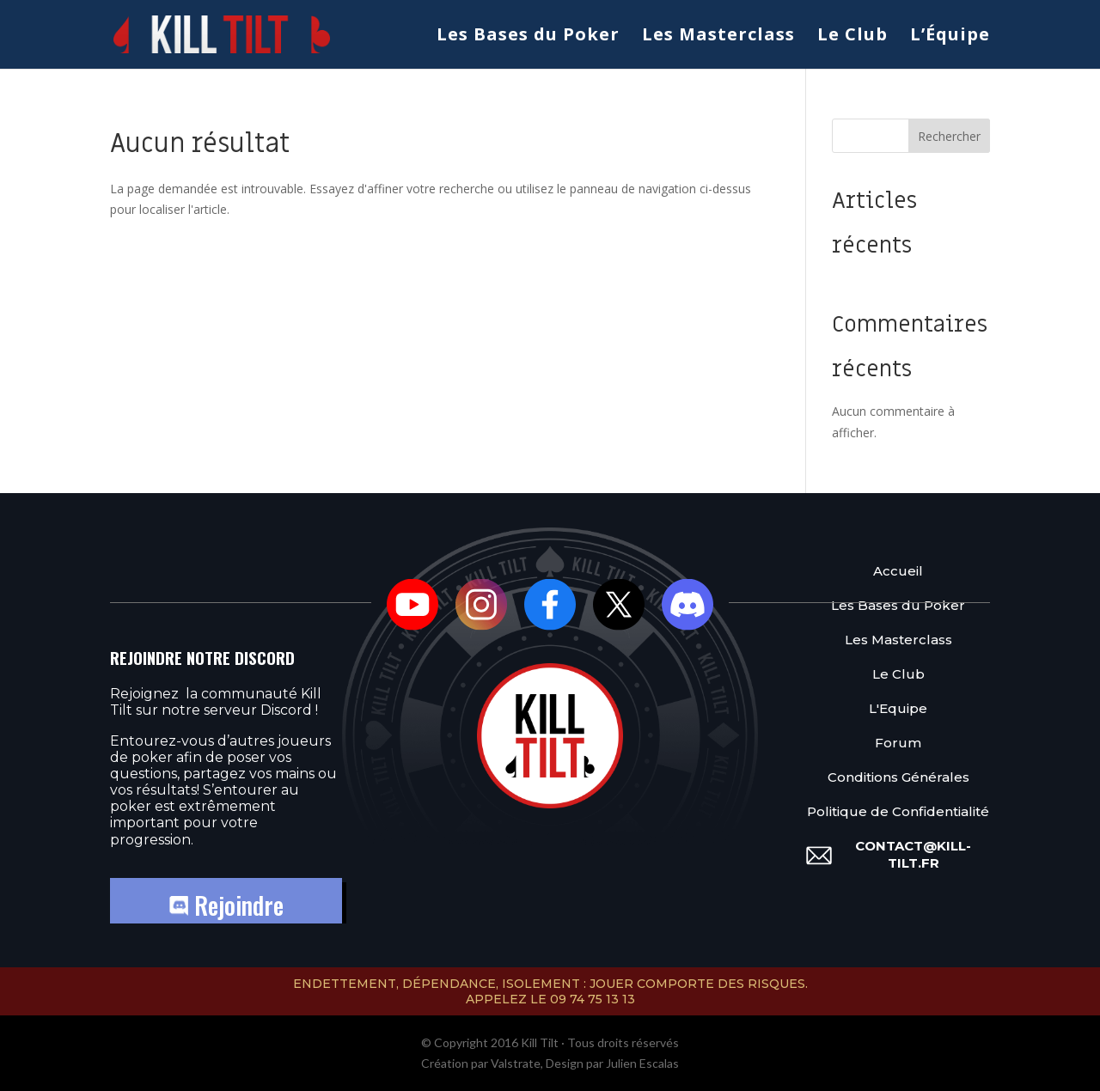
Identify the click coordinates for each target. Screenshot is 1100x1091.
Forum (898, 742)
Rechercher (949, 136)
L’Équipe (950, 37)
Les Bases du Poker (528, 37)
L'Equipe (898, 708)
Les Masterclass (718, 37)
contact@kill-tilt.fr (913, 854)
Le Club (852, 37)
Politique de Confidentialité (898, 811)
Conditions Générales (898, 777)
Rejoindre (226, 905)
